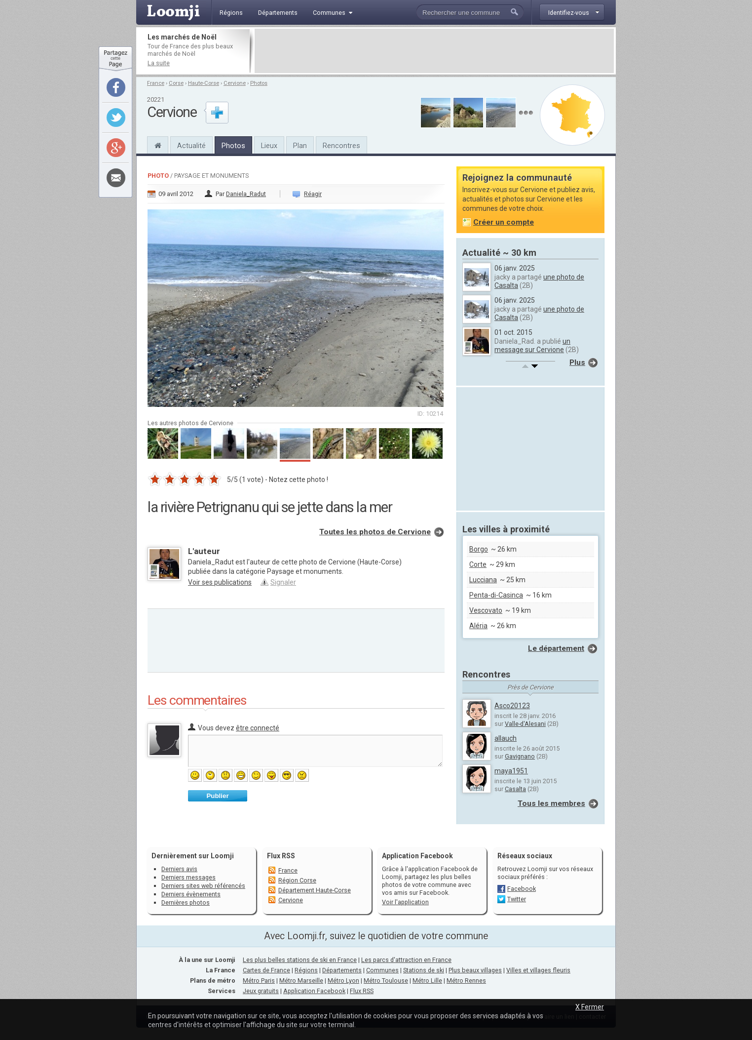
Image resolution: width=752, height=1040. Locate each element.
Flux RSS (281, 856)
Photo (158, 175)
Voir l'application (405, 902)
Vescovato (485, 610)
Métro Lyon (343, 980)
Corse (176, 83)
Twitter (516, 899)
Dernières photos (185, 902)
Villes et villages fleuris (538, 970)
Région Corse (297, 880)
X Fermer (589, 1007)
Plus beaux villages (475, 970)
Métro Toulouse (386, 980)
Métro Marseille (301, 980)
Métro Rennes (466, 980)
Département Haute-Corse (314, 890)
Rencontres (341, 145)
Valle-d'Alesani (525, 723)
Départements (342, 970)
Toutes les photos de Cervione (375, 531)
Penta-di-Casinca (496, 595)
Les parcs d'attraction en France (406, 959)
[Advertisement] (434, 51)
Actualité (191, 145)
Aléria (478, 626)
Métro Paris (259, 980)
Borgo (478, 549)
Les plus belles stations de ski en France (300, 959)
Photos (258, 83)
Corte (478, 564)
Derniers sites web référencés (203, 885)
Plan (300, 145)
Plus (577, 362)
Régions (306, 970)
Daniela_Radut (246, 194)
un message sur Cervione (532, 345)
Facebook (521, 888)
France (155, 83)
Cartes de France (266, 970)
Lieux (269, 145)
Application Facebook (314, 991)
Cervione (235, 83)
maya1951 (511, 771)
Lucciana (483, 580)
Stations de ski (423, 970)
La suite (159, 63)
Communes (382, 970)
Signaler (283, 582)
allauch (505, 738)
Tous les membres (551, 803)
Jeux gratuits (261, 991)
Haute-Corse (203, 83)
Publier (217, 796)
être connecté (257, 728)
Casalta (515, 789)
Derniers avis (179, 869)
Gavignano (520, 756)
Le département (556, 648)
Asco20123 (512, 706)
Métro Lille (427, 980)
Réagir (313, 194)
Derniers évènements (191, 894)
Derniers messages (188, 877)
